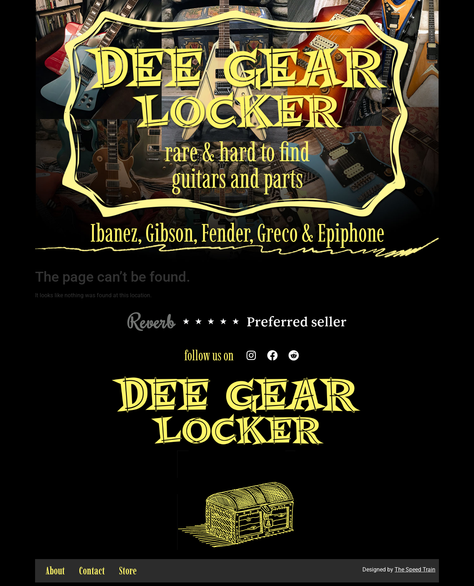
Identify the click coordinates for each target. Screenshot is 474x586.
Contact (92, 570)
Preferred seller (296, 321)
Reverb (151, 321)
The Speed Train (415, 569)
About (55, 570)
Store (128, 570)
